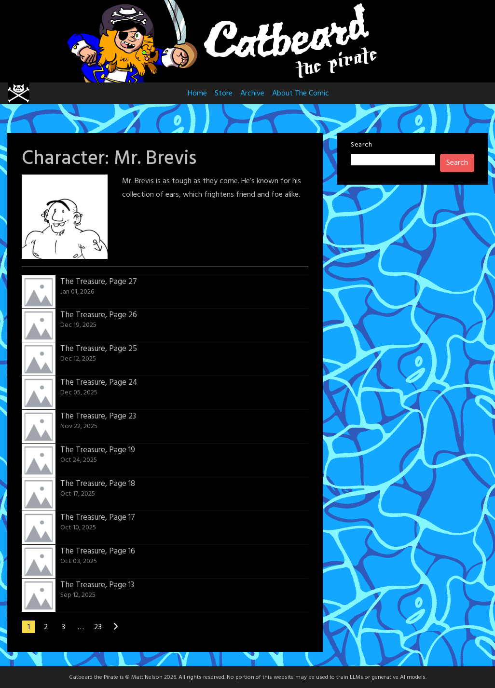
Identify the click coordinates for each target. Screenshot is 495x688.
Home (197, 93)
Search (361, 145)
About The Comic (300, 93)
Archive (252, 93)
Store (224, 93)
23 (98, 627)
